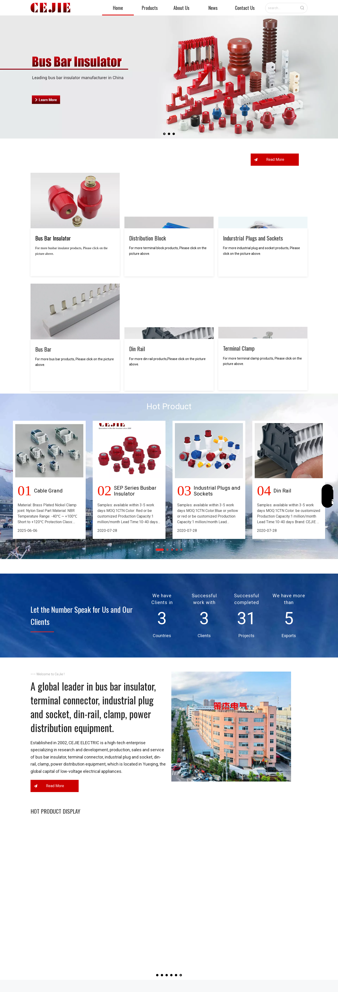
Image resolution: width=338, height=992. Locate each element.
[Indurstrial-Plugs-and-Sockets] (262, 207)
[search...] (281, 8)
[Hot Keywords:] (302, 8)
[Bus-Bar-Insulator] (75, 207)
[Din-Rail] (169, 317)
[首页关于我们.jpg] (231, 759)
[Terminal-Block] (169, 207)
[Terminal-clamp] (262, 317)
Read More (274, 165)
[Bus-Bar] (75, 318)
